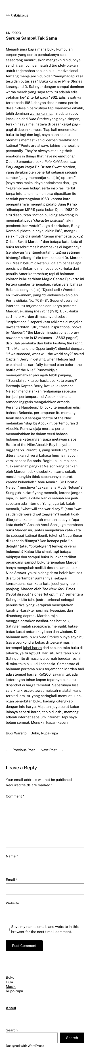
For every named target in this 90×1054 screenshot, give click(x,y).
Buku (35, 733)
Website (12, 903)
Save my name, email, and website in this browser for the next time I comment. (45, 929)
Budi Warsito (16, 733)
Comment (15, 796)
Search (12, 1030)
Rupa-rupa (49, 733)
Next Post (49, 750)
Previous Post (24, 750)
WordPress (36, 1046)
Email (11, 880)
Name (12, 856)
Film (9, 982)
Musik (11, 986)
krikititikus (19, 15)
